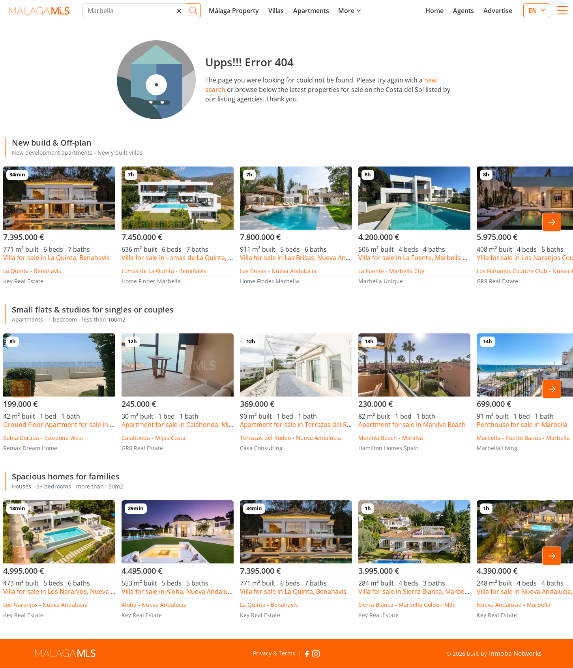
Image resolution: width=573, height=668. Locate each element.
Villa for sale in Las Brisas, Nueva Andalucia (303, 257)
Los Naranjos (20, 604)
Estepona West (63, 438)
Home (434, 10)
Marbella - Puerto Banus (509, 438)
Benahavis (47, 271)
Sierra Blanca (375, 604)
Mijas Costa (170, 438)
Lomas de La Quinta (148, 271)
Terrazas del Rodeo (265, 438)
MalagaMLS (39, 11)
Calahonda (136, 438)
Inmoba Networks (515, 653)
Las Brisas (253, 271)
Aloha (129, 604)
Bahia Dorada (21, 438)
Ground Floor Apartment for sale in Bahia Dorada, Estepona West (100, 424)
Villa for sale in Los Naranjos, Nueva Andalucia (71, 591)
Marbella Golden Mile (427, 604)
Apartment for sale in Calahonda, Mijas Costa (188, 424)
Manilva (412, 438)
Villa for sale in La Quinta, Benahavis (56, 257)
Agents (463, 10)
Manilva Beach (377, 438)
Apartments (311, 10)
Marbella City (406, 271)
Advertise (497, 10)
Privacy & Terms (274, 653)
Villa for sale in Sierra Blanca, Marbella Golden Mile (433, 591)
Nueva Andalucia (294, 271)
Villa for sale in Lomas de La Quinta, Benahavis (190, 257)
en (533, 10)
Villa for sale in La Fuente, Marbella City (416, 257)
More (346, 10)
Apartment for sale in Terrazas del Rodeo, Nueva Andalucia (327, 424)
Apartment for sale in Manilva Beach (412, 424)
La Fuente (371, 271)
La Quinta (16, 271)
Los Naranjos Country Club (512, 271)
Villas (276, 10)
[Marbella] (134, 10)
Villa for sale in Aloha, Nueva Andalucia (179, 591)
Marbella (558, 438)
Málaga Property (234, 10)
